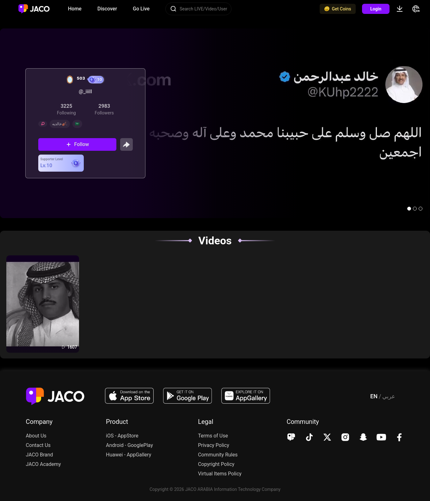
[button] (409, 209)
